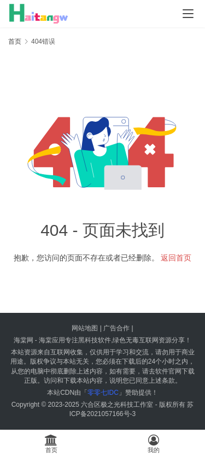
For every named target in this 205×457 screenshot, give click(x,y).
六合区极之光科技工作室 (117, 404)
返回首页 (176, 257)
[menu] (188, 13)
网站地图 (85, 328)
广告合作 (116, 328)
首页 (14, 41)
